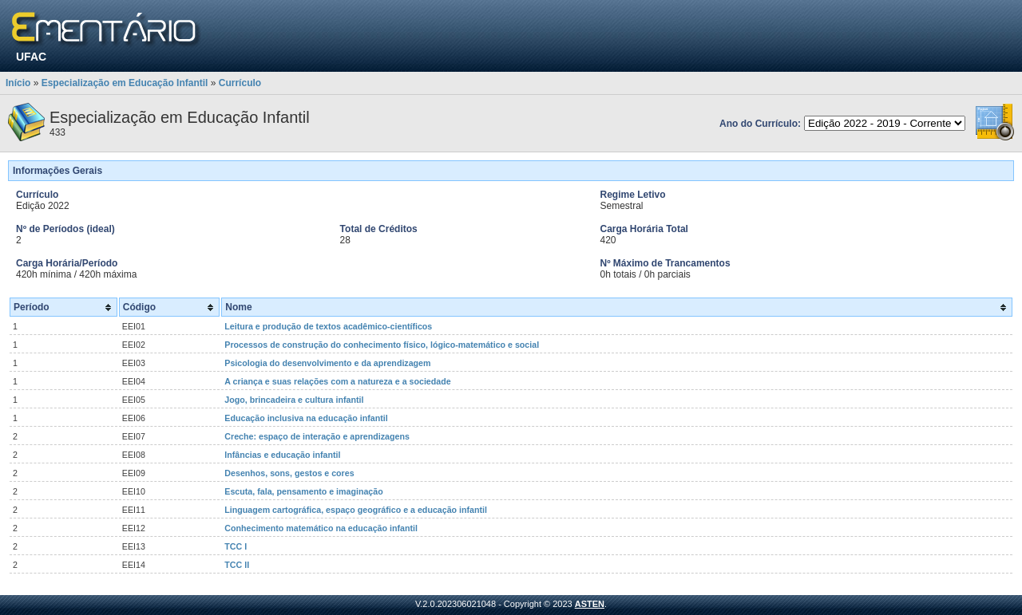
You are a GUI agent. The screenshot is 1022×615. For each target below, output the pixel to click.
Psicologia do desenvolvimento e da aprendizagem (327, 363)
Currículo (240, 83)
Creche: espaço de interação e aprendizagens (317, 436)
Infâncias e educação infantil (282, 454)
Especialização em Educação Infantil (125, 83)
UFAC (31, 56)
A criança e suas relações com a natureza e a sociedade (337, 381)
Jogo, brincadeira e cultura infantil (293, 399)
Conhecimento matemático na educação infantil (321, 528)
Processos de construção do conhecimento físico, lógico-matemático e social (381, 344)
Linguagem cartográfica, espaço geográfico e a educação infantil (355, 509)
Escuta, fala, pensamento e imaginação (303, 491)
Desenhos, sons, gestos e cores (289, 473)
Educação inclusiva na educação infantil (305, 418)
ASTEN (589, 604)
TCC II (236, 565)
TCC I (235, 546)
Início (18, 83)
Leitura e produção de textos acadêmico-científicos (328, 326)
